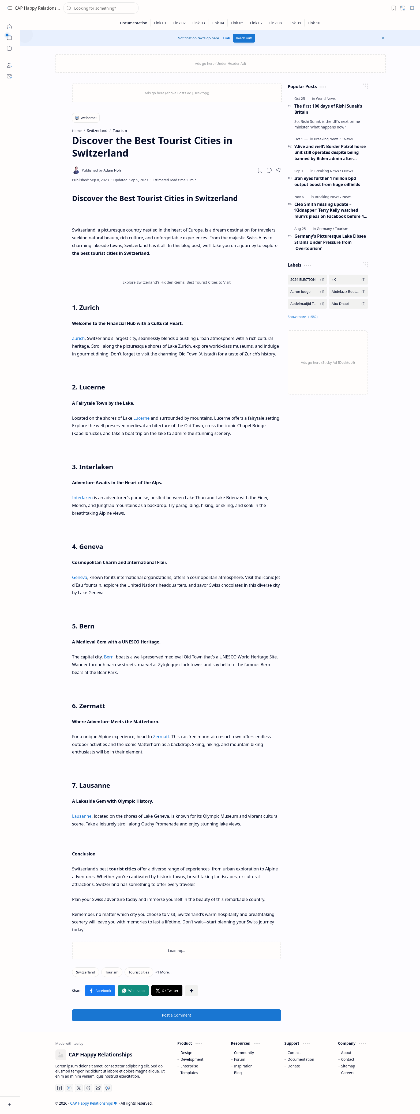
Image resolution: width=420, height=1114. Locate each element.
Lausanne (82, 816)
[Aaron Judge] (307, 292)
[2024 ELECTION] (307, 280)
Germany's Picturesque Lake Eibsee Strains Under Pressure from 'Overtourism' (330, 242)
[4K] (348, 280)
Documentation (301, 1059)
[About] (9, 65)
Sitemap (348, 1065)
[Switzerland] (85, 972)
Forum (239, 1059)
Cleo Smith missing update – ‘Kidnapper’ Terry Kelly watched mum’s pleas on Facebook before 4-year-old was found (329, 210)
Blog (238, 1072)
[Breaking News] (327, 139)
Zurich (78, 338)
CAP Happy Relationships (40, 8)
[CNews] (347, 139)
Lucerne (141, 418)
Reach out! (244, 38)
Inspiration (243, 1065)
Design (186, 1052)
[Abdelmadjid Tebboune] (307, 304)
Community (244, 1052)
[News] (346, 196)
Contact (294, 1052)
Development (192, 1059)
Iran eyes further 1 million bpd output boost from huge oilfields (327, 181)
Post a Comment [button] (176, 1015)
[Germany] (325, 228)
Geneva (79, 577)
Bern (109, 657)
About (346, 1052)
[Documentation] (134, 22)
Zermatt (161, 737)
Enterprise (189, 1065)
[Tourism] (111, 972)
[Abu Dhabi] (348, 304)
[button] (9, 8)
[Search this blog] (100, 8)
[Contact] (9, 76)
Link (226, 38)
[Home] (9, 26)
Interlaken (82, 498)
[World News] (326, 98)
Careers (347, 1072)
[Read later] (260, 170)
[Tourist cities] (139, 972)
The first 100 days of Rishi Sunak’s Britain (328, 109)
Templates (189, 1072)
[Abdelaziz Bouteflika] (348, 292)
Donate (294, 1065)
